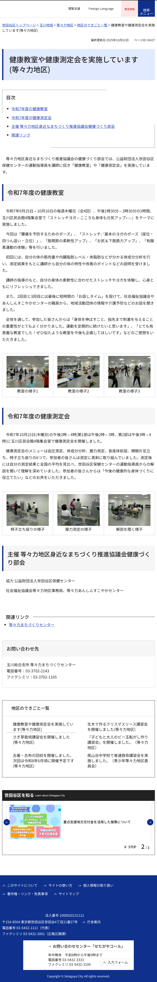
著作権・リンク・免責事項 (27, 893)
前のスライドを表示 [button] (9, 822)
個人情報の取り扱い (98, 884)
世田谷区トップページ (19, 24)
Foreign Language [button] (101, 8)
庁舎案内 (94, 921)
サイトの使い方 (60, 884)
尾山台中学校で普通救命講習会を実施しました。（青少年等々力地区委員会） (117, 760)
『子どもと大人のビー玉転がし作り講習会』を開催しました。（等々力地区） (117, 741)
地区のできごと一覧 (92, 24)
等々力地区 (65, 24)
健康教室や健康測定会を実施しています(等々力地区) (43, 726)
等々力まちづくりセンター (31, 624)
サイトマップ (69, 893)
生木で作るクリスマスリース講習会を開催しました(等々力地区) (117, 726)
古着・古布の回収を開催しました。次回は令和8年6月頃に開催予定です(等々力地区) (43, 760)
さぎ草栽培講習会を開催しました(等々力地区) (41, 739)
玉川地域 (46, 24)
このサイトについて (22, 884)
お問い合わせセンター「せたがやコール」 (89, 945)
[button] (71, 9)
